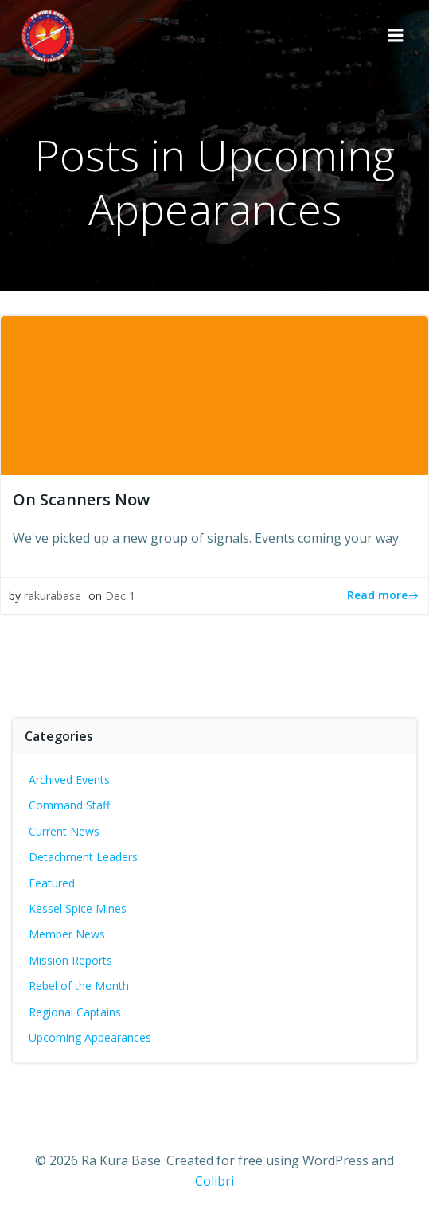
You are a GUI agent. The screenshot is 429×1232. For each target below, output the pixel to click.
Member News (67, 934)
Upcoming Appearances (90, 1037)
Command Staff (69, 805)
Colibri (214, 1181)
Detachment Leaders (83, 856)
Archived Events (69, 779)
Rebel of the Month (79, 985)
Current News (64, 831)
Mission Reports (70, 960)
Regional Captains (75, 1012)
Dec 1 (120, 595)
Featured (52, 883)
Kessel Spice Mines (78, 908)
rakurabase (52, 595)
